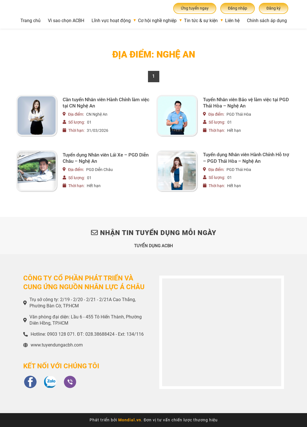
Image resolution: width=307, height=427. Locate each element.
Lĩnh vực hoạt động (111, 20)
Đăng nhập (237, 8)
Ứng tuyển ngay (195, 8)
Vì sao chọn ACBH (66, 20)
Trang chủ (30, 20)
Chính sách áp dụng (267, 20)
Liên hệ (232, 20)
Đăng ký (273, 8)
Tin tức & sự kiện (201, 20)
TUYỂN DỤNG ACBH (153, 245)
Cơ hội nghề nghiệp (157, 20)
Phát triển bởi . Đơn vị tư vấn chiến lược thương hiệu (154, 420)
